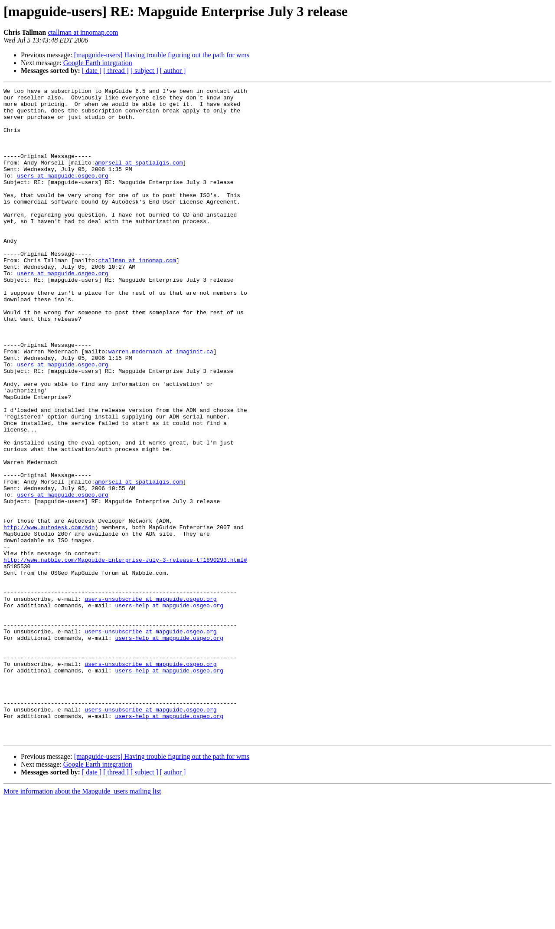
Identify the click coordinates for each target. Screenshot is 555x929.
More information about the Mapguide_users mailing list (82, 921)
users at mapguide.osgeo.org (62, 194)
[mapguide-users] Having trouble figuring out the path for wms (161, 55)
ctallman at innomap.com (83, 32)
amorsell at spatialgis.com (139, 178)
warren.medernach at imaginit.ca (160, 404)
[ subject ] (144, 70)
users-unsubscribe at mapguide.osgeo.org (150, 701)
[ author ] (173, 70)
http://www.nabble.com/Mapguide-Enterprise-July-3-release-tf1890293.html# (125, 655)
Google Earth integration (97, 62)
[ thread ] (116, 70)
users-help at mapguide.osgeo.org (169, 709)
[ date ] (91, 70)
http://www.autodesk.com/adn (49, 615)
